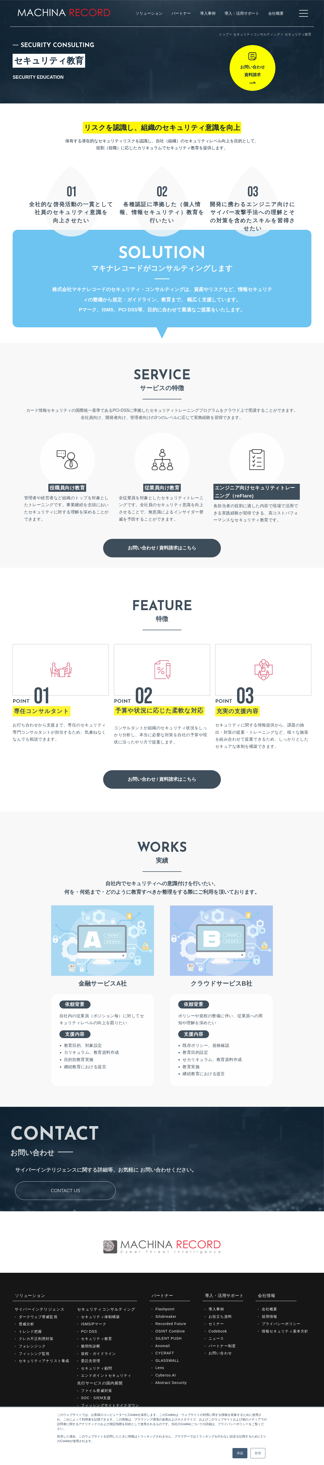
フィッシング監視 (34, 1354)
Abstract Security (171, 1383)
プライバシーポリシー (281, 1324)
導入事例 (216, 1309)
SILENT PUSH (168, 1338)
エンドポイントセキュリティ (106, 1376)
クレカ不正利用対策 (36, 1339)
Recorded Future (170, 1324)
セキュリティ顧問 (96, 1368)
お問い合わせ (220, 1353)
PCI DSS (89, 1332)
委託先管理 (91, 1361)
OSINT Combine (170, 1331)
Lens (159, 1368)
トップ (224, 34)
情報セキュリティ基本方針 (285, 1331)
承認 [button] (240, 1453)
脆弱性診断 (91, 1346)
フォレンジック (32, 1346)
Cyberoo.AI (165, 1375)
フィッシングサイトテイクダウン (110, 1405)
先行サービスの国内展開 (100, 1383)
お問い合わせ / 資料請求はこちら (162, 567)
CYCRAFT (164, 1353)
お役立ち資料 (220, 1317)
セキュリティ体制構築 (100, 1317)
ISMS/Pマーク (93, 1324)
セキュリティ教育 (96, 1339)
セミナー (216, 1324)
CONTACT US (65, 1210)
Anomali (162, 1346)
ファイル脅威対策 (96, 1391)
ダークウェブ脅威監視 (38, 1317)
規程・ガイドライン (98, 1354)
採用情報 (269, 1317)
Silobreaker (165, 1317)
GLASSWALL (167, 1361)
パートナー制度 (222, 1346)
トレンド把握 (30, 1332)
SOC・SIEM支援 (96, 1398)
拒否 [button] (258, 1453)
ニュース (216, 1338)
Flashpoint (165, 1309)
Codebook (218, 1331)
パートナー (162, 1295)
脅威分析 (26, 1324)
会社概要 (269, 1309)
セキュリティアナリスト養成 (44, 1361)
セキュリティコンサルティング (256, 34)
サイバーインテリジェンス (40, 1309)
